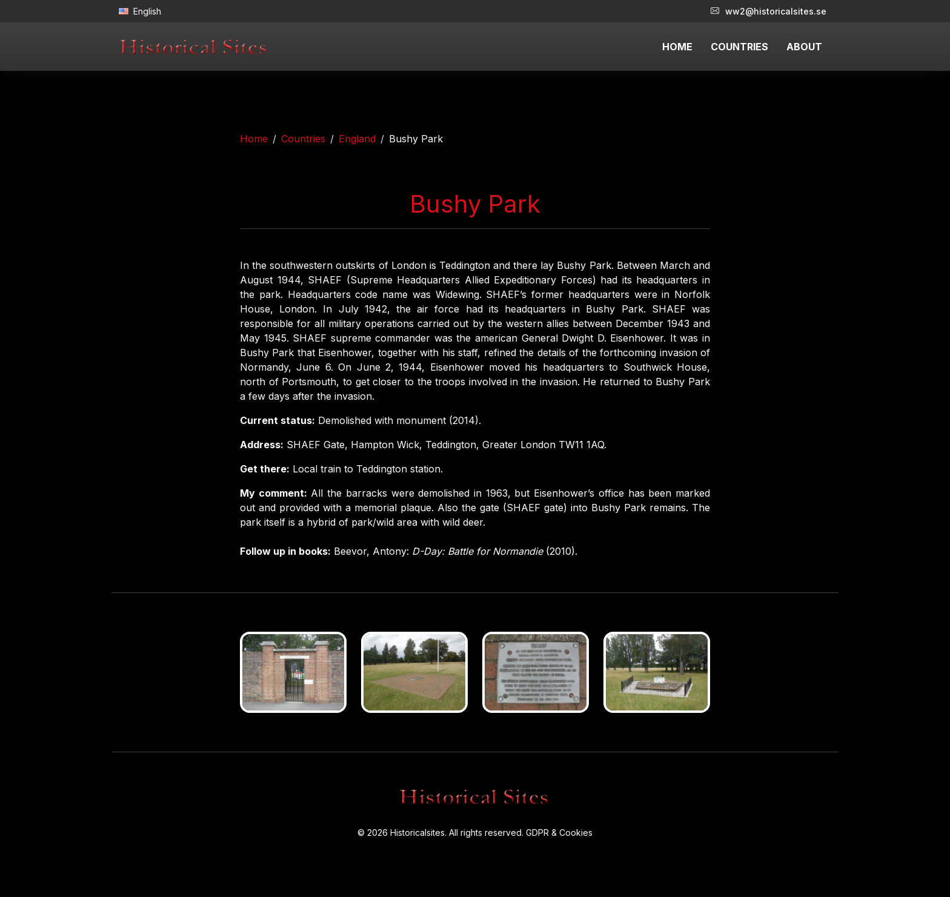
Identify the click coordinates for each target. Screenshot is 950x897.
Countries (303, 139)
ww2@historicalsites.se (768, 11)
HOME (677, 47)
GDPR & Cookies (559, 832)
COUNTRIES (739, 47)
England (357, 139)
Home (254, 139)
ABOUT (804, 47)
